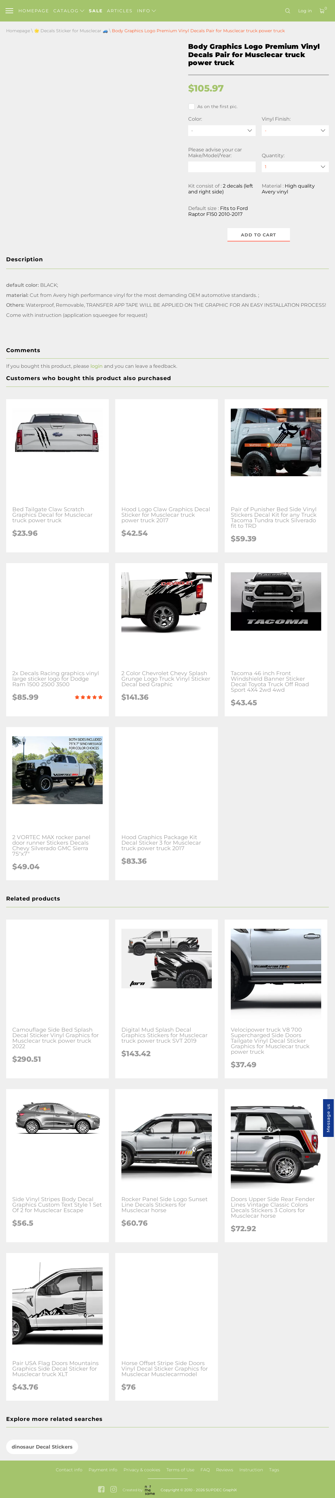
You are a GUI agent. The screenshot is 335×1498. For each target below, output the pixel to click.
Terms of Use (180, 1470)
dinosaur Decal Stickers (42, 1447)
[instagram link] (113, 1490)
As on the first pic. (213, 106)
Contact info (69, 1470)
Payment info (103, 1470)
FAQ (205, 1470)
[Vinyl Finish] (295, 130)
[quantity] (295, 166)
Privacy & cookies (142, 1470)
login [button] (96, 366)
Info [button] (146, 11)
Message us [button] (328, 1118)
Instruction (251, 1470)
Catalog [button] (68, 11)
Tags (274, 1470)
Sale (96, 11)
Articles (120, 11)
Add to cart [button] (258, 235)
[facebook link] (101, 1490)
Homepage (33, 11)
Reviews (224, 1470)
